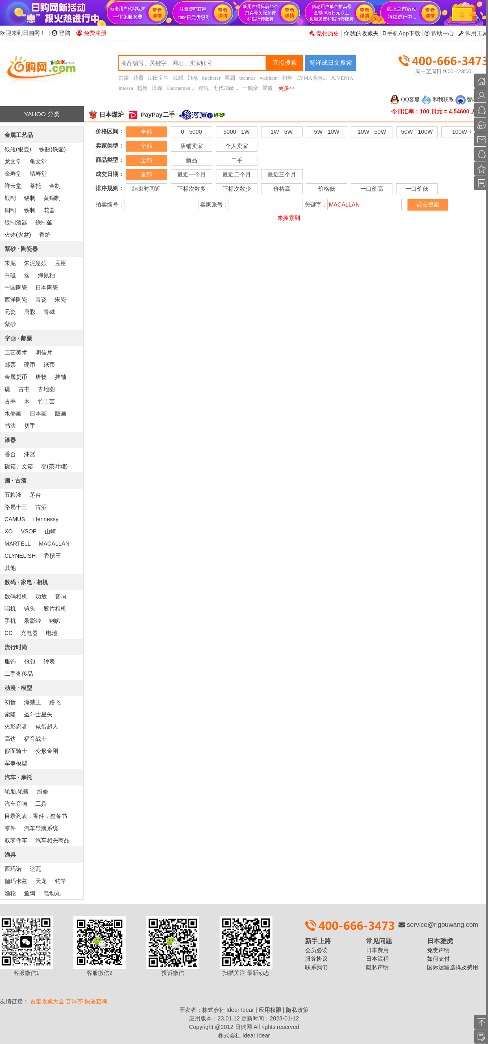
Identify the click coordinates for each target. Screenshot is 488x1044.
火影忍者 (15, 726)
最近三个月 (282, 174)
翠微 (267, 88)
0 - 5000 (191, 131)
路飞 (55, 702)
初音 (10, 702)
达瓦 (35, 869)
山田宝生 (158, 78)
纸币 (49, 364)
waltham (268, 78)
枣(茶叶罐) (54, 466)
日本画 (38, 413)
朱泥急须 (35, 263)
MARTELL (17, 543)
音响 (60, 596)
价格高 (281, 188)
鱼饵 (29, 893)
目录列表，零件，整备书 (35, 816)
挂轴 (60, 377)
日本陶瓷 (46, 287)
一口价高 (371, 188)
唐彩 (29, 312)
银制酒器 (15, 222)
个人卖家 (236, 146)
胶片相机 (55, 608)
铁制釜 (43, 222)
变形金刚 (46, 751)
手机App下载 (401, 33)
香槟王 (52, 555)
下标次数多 (191, 188)
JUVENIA (342, 78)
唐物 (41, 377)
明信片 (43, 352)
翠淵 (229, 78)
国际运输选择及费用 (452, 967)
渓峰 (157, 88)
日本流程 (377, 958)
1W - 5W (281, 131)
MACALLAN (54, 543)
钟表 (49, 661)
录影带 (32, 621)
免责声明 (438, 950)
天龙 (41, 881)
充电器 (29, 633)
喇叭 (55, 621)
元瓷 (10, 312)
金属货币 (15, 377)
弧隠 (178, 78)
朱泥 (10, 263)
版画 (60, 413)
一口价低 (416, 188)
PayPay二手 (151, 114)
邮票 (10, 364)
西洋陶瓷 (15, 299)
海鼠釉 (46, 275)
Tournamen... (180, 88)
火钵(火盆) (17, 234)
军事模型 (15, 763)
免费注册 (91, 33)
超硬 (142, 88)
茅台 (35, 495)
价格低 (326, 188)
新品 (191, 160)
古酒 (41, 507)
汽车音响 (15, 803)
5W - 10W (326, 131)
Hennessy (46, 519)
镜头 (29, 608)
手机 (10, 621)
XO (8, 531)
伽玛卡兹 (15, 881)
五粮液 (13, 495)
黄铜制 (52, 198)
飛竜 (192, 78)
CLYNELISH (20, 555)
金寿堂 (13, 173)
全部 (146, 131)
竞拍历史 (324, 33)
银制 (10, 198)
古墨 (10, 401)
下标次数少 (236, 188)
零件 (10, 828)
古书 (24, 389)
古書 (123, 78)
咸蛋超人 (46, 726)
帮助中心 (439, 33)
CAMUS (14, 519)
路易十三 (15, 507)
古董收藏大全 (47, 1001)
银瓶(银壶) (17, 149)
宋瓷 (60, 299)
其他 (10, 568)
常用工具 (473, 33)
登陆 (61, 33)
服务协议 (316, 958)
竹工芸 (46, 401)
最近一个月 (191, 174)
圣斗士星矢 (38, 714)
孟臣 (60, 263)
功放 (41, 596)
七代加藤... (225, 88)
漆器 (29, 454)
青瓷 (41, 299)
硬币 (29, 364)
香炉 (44, 234)
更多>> (287, 88)
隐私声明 (377, 967)
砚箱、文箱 (18, 466)
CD (8, 633)
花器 (138, 78)
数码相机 (15, 596)
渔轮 (10, 893)
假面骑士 (15, 751)
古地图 (46, 389)
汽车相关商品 (52, 840)
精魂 (203, 88)
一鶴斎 (250, 88)
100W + (462, 131)
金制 (55, 186)
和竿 (287, 78)
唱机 (10, 608)
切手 (29, 425)
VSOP (29, 531)
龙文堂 (13, 161)
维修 (42, 791)
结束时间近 (146, 188)
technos (247, 78)
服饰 (10, 661)
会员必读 (316, 950)
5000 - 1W (236, 131)
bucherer (211, 78)
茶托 (35, 186)
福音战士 (35, 738)
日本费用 (377, 950)
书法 (10, 425)
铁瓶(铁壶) (52, 149)
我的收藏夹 (361, 33)
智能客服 (471, 99)
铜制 (10, 210)
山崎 (50, 531)
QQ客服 (405, 99)
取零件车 (15, 840)
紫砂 (10, 324)
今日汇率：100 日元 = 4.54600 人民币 (439, 111)
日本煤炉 (106, 114)
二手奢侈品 (18, 673)
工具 (41, 803)
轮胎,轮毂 (16, 791)
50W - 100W (417, 131)
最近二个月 (236, 174)
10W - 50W (371, 131)
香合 (10, 454)
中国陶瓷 (15, 287)
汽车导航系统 (41, 828)
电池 (51, 633)
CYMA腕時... (311, 78)
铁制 (29, 210)
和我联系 (437, 99)
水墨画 (13, 413)
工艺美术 (15, 352)
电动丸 (52, 893)
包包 (29, 661)
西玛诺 (13, 869)
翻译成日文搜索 (330, 62)
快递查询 (96, 1001)
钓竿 (60, 881)
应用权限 (270, 1010)
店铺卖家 (191, 146)
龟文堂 (38, 161)
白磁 (10, 275)
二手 (236, 160)
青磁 (49, 312)
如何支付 (438, 958)
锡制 (29, 198)
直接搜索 (284, 62)
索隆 (10, 714)
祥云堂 (13, 186)
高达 (10, 738)
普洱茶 (74, 1001)
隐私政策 (297, 1010)
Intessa (125, 88)
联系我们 (316, 967)
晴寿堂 (38, 173)
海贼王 (32, 702)
